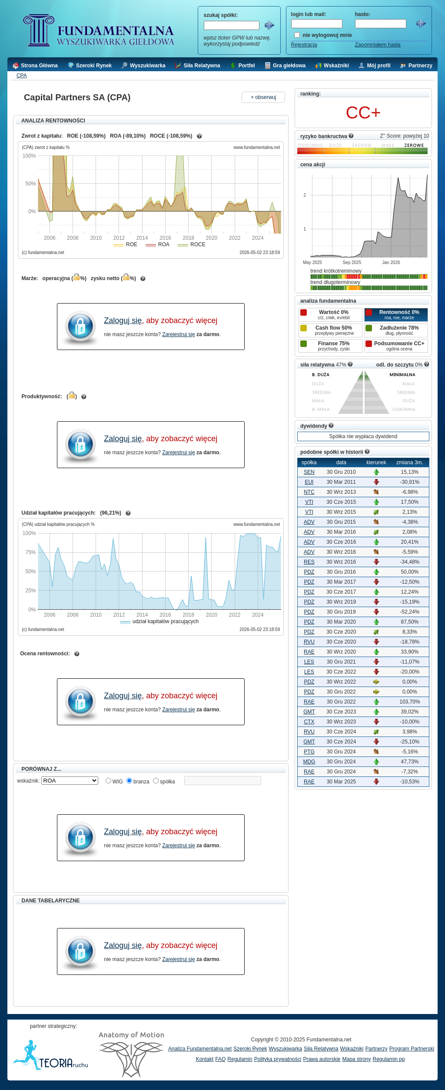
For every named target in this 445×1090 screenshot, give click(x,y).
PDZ (309, 572)
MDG (309, 762)
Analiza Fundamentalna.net (200, 1049)
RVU (309, 642)
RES (309, 562)
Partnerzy (376, 1049)
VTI (309, 502)
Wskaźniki (351, 1049)
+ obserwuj (263, 97)
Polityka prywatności (278, 1059)
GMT (309, 712)
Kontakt (205, 1059)
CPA (22, 76)
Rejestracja (304, 45)
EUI (309, 482)
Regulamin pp (389, 1059)
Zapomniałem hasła (378, 45)
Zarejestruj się (178, 334)
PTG (309, 752)
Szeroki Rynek (250, 1049)
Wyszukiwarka (285, 1049)
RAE (309, 652)
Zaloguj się (123, 320)
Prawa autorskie (321, 1059)
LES (309, 662)
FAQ (220, 1059)
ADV (309, 522)
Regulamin (239, 1059)
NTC (309, 492)
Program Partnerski (411, 1049)
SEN (309, 472)
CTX (309, 722)
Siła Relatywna (321, 1049)
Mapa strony (356, 1059)
